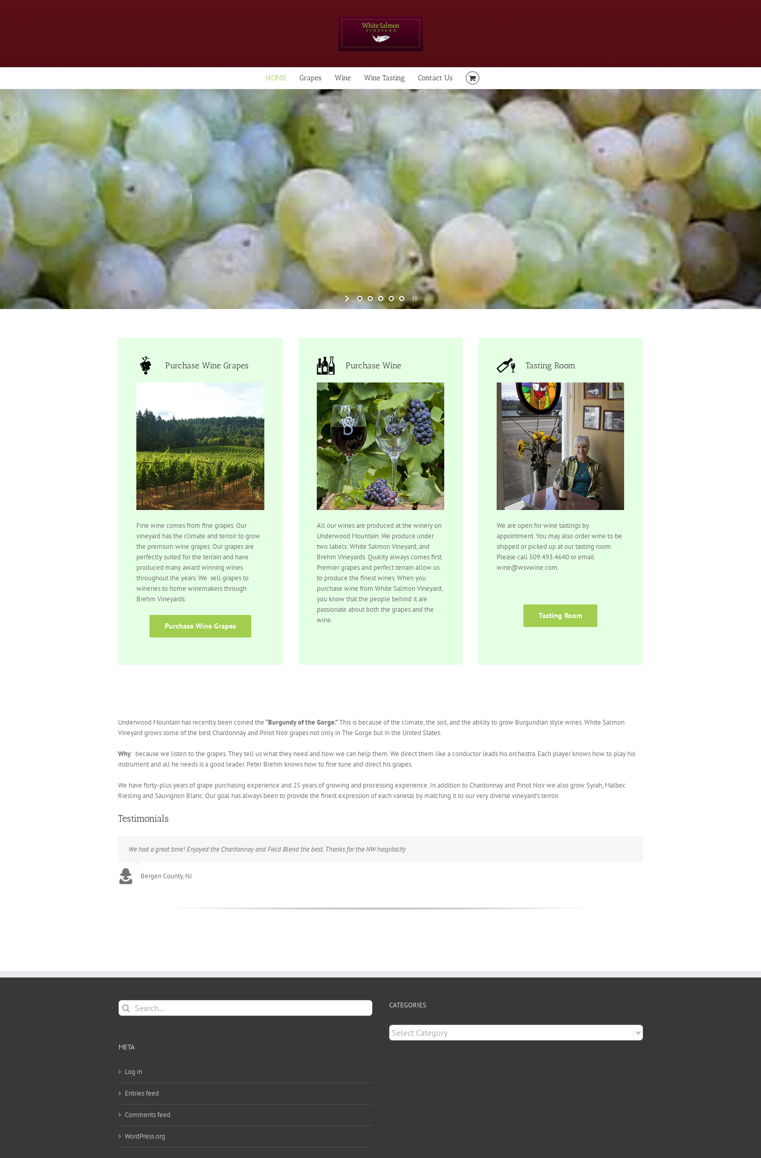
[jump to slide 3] (381, 298)
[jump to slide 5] (401, 298)
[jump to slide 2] (370, 298)
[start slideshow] (348, 298)
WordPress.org (145, 1136)
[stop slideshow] (413, 298)
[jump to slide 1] (360, 298)
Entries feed (142, 1093)
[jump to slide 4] (391, 298)
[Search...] (245, 1008)
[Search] (126, 1008)
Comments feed (147, 1114)
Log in (133, 1071)
